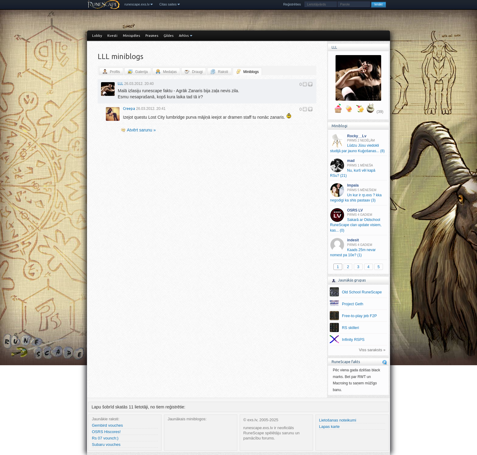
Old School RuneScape (362, 292)
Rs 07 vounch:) (105, 438)
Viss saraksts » (372, 350)
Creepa (129, 108)
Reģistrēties (292, 4)
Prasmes (151, 35)
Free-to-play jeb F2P (359, 316)
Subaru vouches (106, 444)
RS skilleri (350, 328)
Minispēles (131, 35)
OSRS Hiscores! (106, 431)
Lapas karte (329, 426)
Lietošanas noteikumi (337, 420)
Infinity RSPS (353, 340)
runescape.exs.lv (137, 4)
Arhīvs (184, 35)
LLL (120, 84)
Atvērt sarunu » (141, 130)
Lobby (97, 35)
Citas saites (168, 4)
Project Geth (352, 304)
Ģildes (168, 35)
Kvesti (112, 35)
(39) (380, 112)
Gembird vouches (107, 425)
